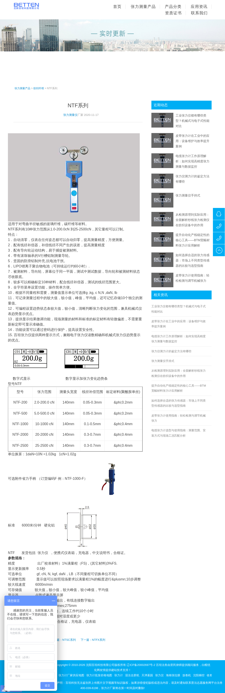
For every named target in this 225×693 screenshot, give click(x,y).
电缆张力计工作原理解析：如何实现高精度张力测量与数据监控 (192, 161)
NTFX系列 (98, 639)
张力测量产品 (22, 88)
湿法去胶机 (132, 675)
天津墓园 (147, 675)
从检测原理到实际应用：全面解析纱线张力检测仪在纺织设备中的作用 (192, 220)
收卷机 (211, 675)
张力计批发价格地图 (99, 675)
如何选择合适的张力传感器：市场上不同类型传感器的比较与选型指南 (192, 260)
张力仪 (159, 675)
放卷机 (186, 675)
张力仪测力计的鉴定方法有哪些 (171, 351)
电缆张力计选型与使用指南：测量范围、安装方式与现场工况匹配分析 (178, 433)
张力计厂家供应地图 (71, 675)
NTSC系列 (69, 639)
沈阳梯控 (199, 675)
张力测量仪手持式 (188, 195)
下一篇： (86, 639)
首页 (117, 6)
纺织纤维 (38, 88)
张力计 (118, 675)
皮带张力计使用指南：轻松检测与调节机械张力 (178, 418)
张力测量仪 (70, 115)
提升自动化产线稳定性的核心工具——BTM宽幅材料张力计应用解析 (193, 240)
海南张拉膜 (173, 675)
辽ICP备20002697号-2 (141, 665)
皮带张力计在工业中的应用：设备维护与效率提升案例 (192, 141)
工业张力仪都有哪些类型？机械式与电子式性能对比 (192, 121)
